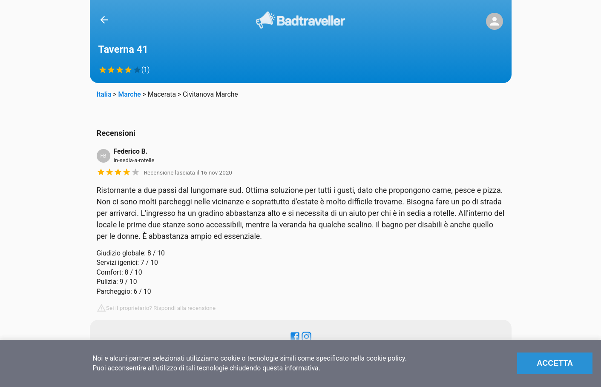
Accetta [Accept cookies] (555, 363)
